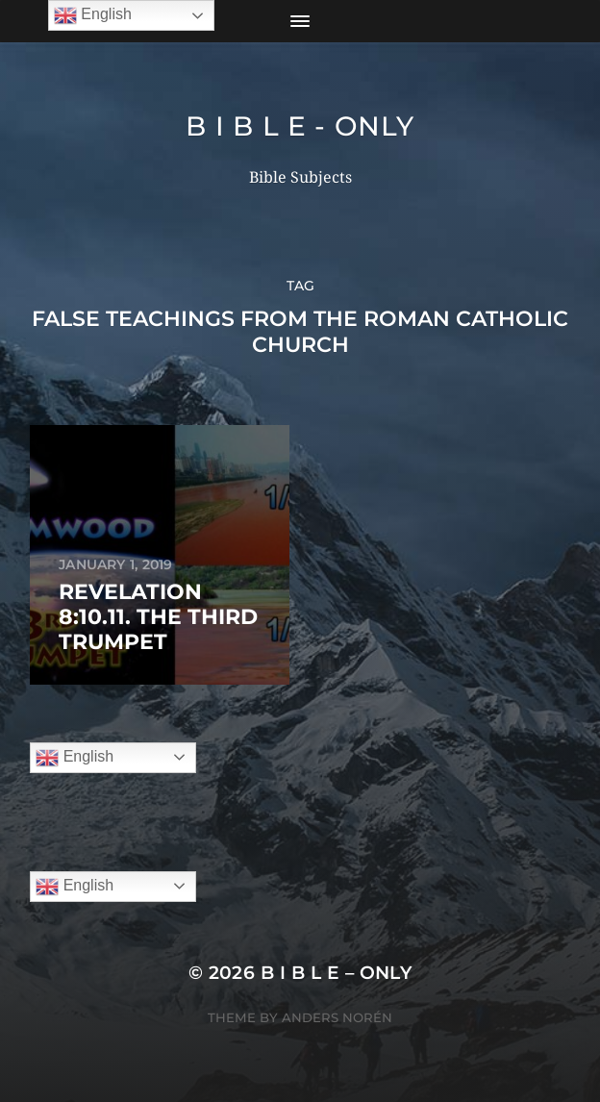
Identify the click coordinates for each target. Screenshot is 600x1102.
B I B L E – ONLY (336, 973)
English (74, 757)
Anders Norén (337, 1017)
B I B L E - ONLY (299, 126)
